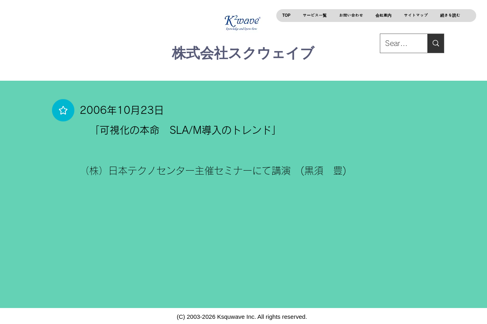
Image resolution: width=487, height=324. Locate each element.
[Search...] (435, 43)
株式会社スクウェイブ (243, 53)
